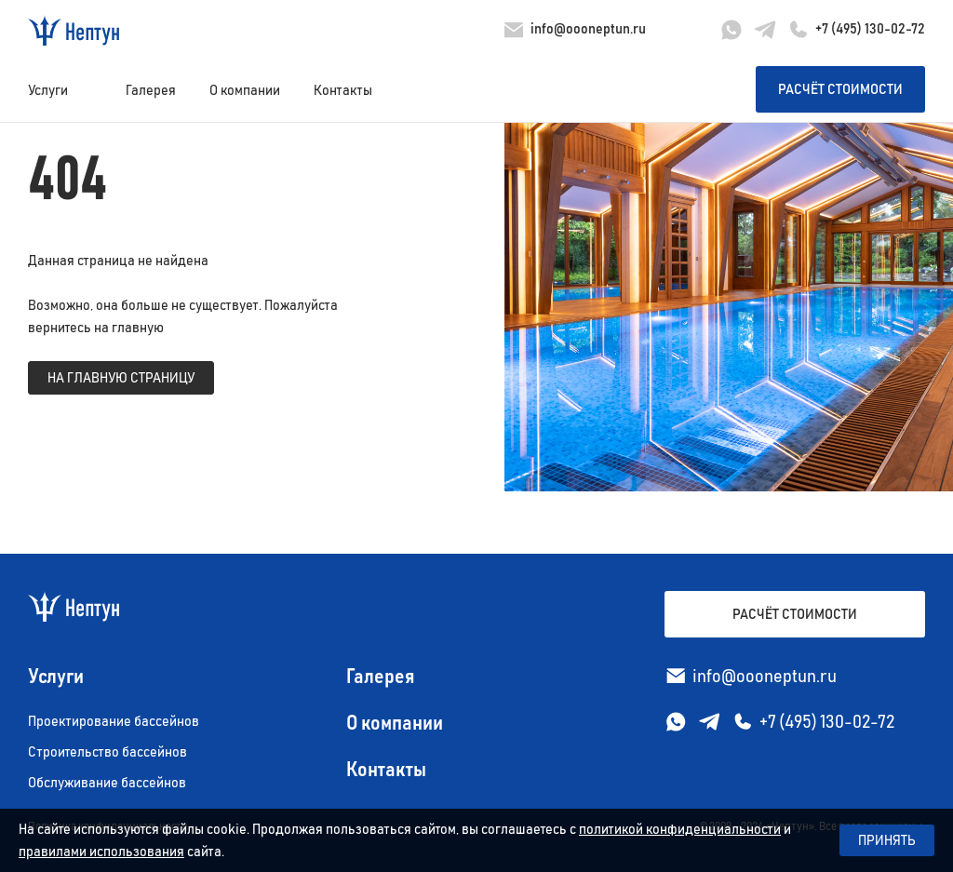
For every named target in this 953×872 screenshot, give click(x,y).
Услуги (48, 90)
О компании (244, 90)
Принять (887, 840)
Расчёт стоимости (840, 89)
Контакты (343, 90)
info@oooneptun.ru (588, 28)
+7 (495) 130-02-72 (870, 28)
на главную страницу (121, 377)
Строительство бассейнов (107, 752)
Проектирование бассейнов (113, 721)
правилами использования (101, 851)
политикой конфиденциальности (680, 829)
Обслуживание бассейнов (107, 782)
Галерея (151, 90)
